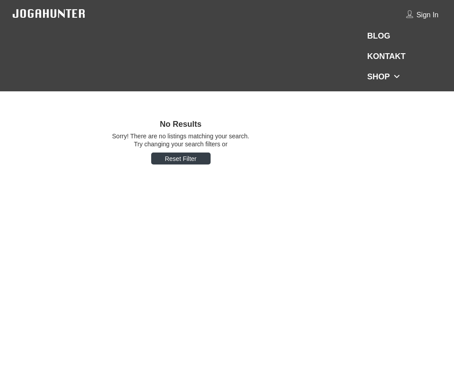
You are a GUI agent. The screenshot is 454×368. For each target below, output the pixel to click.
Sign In (427, 15)
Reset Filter (181, 158)
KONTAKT (386, 56)
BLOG (378, 35)
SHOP (378, 76)
